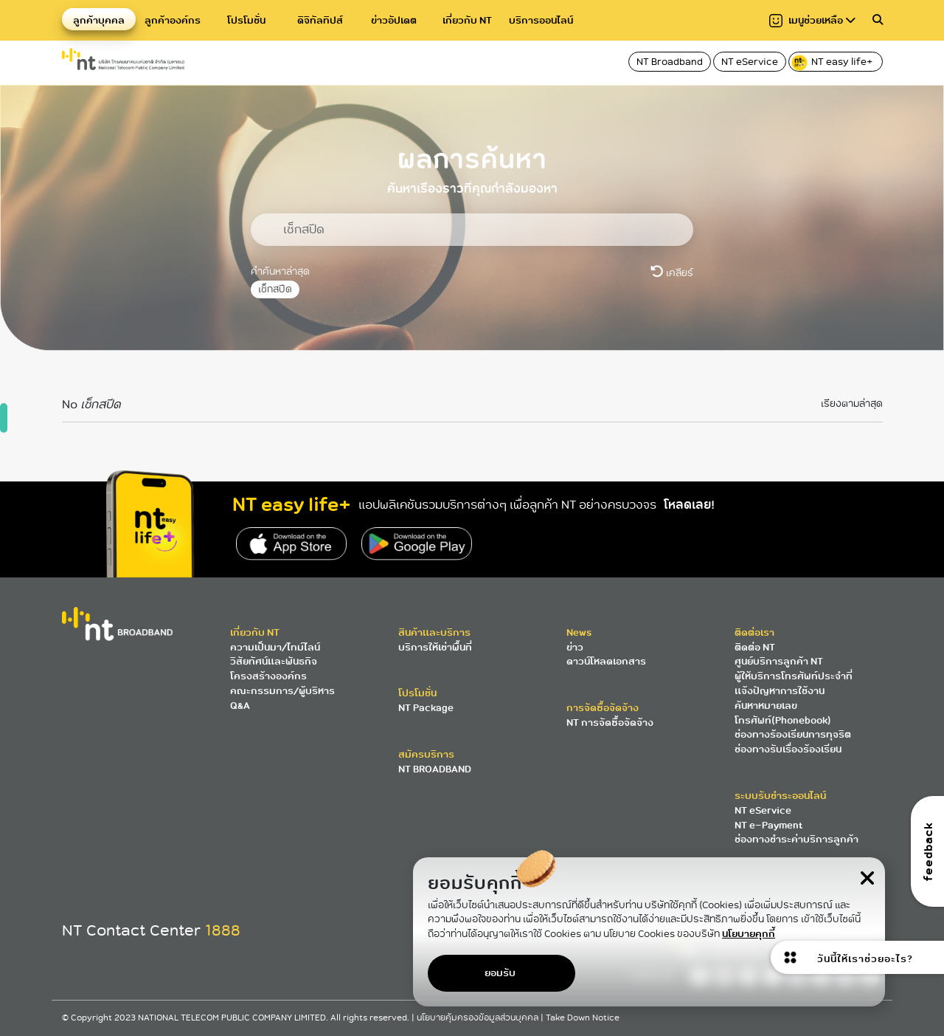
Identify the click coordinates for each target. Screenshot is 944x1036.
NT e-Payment (768, 825)
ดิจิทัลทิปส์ (320, 20)
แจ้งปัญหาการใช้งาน (780, 691)
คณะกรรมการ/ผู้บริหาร (282, 691)
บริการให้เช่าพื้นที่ (435, 647)
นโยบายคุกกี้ (748, 933)
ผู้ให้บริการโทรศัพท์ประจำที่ (794, 676)
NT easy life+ (833, 62)
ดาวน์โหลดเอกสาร (606, 661)
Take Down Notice (583, 1018)
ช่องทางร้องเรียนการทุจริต (793, 734)
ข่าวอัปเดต (394, 20)
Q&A (240, 705)
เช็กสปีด (275, 289)
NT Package (426, 708)
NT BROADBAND (434, 769)
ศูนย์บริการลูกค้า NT (779, 661)
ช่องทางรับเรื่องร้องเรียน (788, 749)
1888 (222, 930)
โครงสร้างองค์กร (268, 676)
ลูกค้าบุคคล (99, 20)
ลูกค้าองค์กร (173, 20)
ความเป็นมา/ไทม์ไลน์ (275, 647)
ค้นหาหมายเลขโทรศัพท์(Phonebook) (783, 713)
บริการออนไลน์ (541, 20)
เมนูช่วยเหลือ (812, 20)
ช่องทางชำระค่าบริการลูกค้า (796, 839)
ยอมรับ (500, 973)
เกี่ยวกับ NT (467, 20)
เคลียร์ (671, 272)
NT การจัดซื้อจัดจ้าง (609, 722)
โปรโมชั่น (246, 20)
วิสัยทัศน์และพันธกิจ (273, 661)
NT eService (749, 61)
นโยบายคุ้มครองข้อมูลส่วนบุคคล (479, 1018)
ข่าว (574, 647)
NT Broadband (669, 61)
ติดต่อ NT (755, 647)
